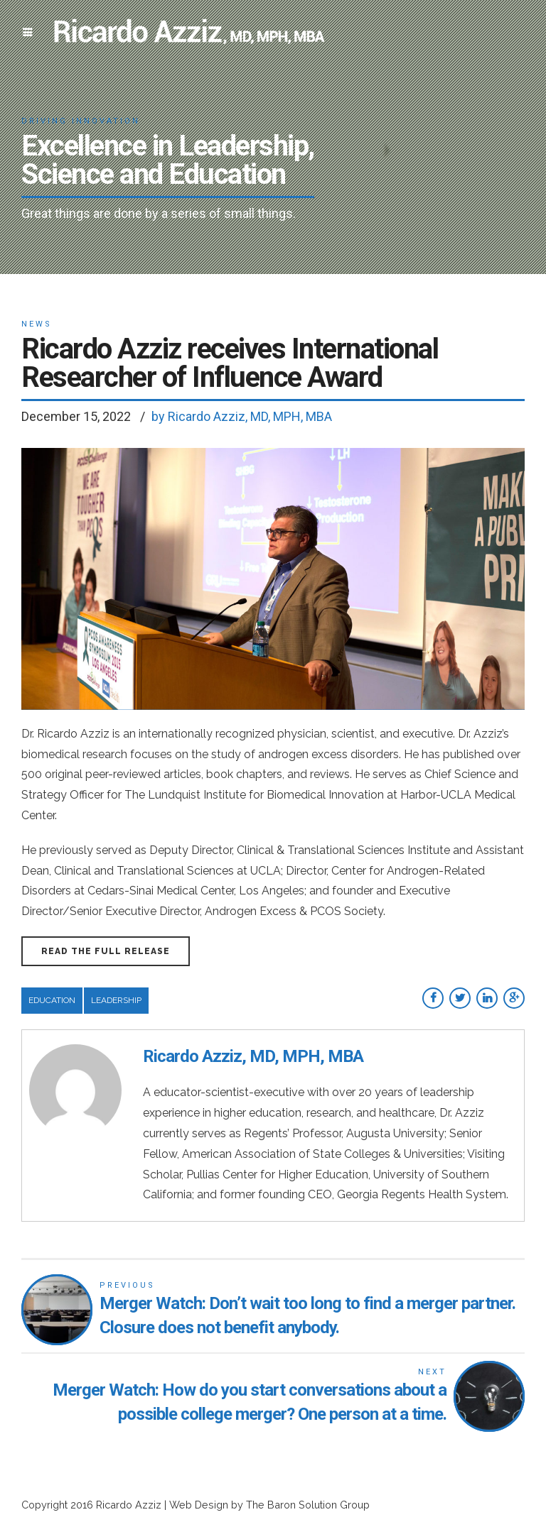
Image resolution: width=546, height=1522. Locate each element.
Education (51, 1000)
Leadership (116, 1000)
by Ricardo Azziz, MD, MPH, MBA (241, 416)
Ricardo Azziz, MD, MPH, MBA (253, 1056)
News (36, 324)
